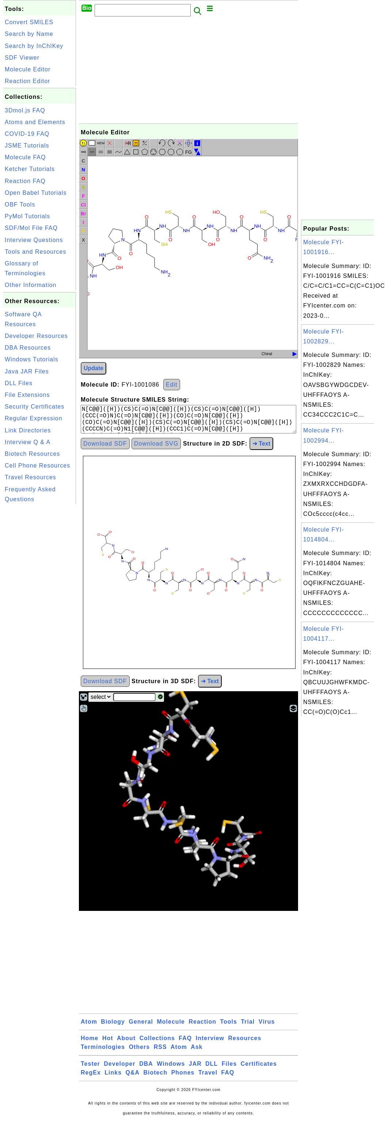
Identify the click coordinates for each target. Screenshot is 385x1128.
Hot (107, 1044)
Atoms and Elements (35, 122)
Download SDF (105, 449)
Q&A (133, 1078)
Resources (245, 1044)
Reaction (202, 1027)
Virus (267, 1027)
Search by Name (29, 34)
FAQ (185, 1044)
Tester (90, 1069)
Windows (171, 1069)
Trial (248, 1027)
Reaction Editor (27, 81)
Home (89, 1044)
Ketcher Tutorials (30, 169)
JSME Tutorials (27, 145)
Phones (183, 1078)
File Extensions (27, 395)
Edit (172, 384)
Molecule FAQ (25, 157)
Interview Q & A (27, 442)
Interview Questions (34, 240)
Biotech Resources (32, 454)
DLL (211, 1069)
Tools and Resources (35, 252)
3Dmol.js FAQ (25, 110)
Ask (196, 1053)
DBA (146, 1069)
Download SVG (156, 449)
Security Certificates (34, 406)
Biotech (156, 1078)
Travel (207, 1078)
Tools (228, 1027)
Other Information (31, 285)
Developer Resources (36, 336)
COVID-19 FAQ (27, 134)
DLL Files (19, 383)
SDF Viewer (22, 58)
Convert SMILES (29, 22)
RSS (160, 1053)
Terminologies (103, 1053)
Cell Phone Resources (37, 465)
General (141, 1027)
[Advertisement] (39, 616)
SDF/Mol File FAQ (31, 228)
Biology (113, 1027)
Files (229, 1069)
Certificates (259, 1069)
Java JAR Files (27, 371)
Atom (89, 1027)
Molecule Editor (27, 69)
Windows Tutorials (31, 359)
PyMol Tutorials (27, 216)
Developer (119, 1069)
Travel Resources (30, 477)
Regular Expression (33, 418)
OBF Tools (20, 204)
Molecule (171, 1027)
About (126, 1044)
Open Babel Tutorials (35, 193)
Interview (210, 1044)
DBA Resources (28, 348)
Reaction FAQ (25, 181)
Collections (157, 1044)
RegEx (91, 1078)
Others (139, 1053)
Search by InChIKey (34, 46)
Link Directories (28, 430)
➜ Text (261, 449)
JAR (195, 1069)
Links (113, 1078)
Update (93, 368)
